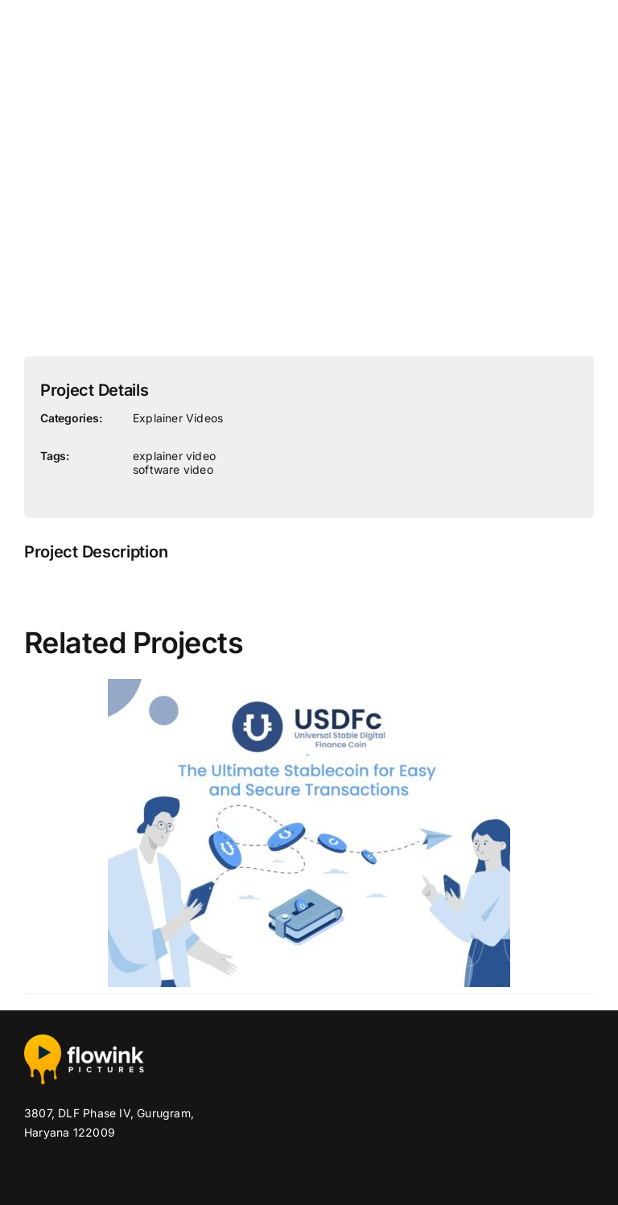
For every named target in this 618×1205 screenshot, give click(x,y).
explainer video (174, 456)
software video (173, 469)
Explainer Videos (178, 418)
